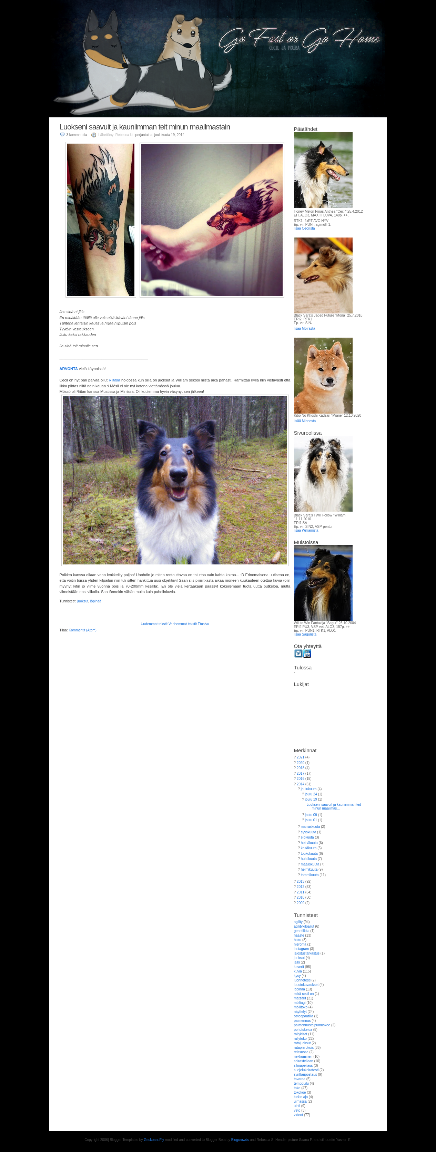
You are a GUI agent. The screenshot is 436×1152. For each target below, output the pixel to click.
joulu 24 (311, 794)
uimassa (300, 1101)
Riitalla (114, 380)
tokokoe (300, 1092)
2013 (300, 881)
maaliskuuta (310, 864)
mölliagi (300, 1003)
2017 (300, 773)
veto (297, 1110)
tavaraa (299, 1079)
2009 (300, 903)
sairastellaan (303, 1061)
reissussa (301, 1052)
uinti (297, 1106)
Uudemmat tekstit (154, 624)
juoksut (82, 601)
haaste (299, 935)
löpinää (95, 601)
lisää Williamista (306, 530)
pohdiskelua (303, 1030)
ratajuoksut (302, 1043)
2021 (300, 757)
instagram (301, 949)
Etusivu (203, 624)
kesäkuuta (309, 848)
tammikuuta (310, 875)
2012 (300, 887)
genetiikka (302, 931)
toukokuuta (309, 853)
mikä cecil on (304, 994)
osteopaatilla (303, 1016)
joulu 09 (311, 815)
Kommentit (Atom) (83, 630)
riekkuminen (303, 1056)
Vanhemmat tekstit (183, 624)
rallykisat (300, 1034)
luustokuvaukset (306, 985)
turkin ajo (301, 1097)
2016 (300, 779)
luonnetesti (302, 980)
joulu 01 (311, 820)
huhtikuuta (309, 859)
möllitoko (300, 1007)
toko (297, 1088)
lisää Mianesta (305, 421)
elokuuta (307, 837)
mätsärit (300, 998)
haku (298, 940)
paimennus (302, 1021)
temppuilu (301, 1083)
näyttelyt (300, 1012)
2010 (300, 897)
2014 (300, 784)
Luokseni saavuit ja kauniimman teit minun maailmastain (145, 127)
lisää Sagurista (305, 634)
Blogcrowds (240, 1140)
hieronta (300, 944)
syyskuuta (308, 832)
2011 (300, 892)
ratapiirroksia (304, 1047)
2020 (300, 763)
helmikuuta (309, 869)
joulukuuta (309, 789)
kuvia (298, 971)
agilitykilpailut (304, 926)
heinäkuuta (309, 843)
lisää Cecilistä (304, 228)
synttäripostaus (305, 1074)
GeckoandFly (154, 1140)
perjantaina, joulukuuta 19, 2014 (159, 135)
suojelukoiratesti (306, 1070)
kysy (297, 976)
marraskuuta (310, 827)
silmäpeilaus (303, 1065)
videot (298, 1115)
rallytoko (300, 1038)
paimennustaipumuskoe (312, 1025)
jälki (297, 962)
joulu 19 (311, 799)
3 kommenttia (77, 135)
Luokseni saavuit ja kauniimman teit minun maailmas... (334, 806)
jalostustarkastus (307, 953)
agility (298, 922)
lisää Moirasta (304, 328)
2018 (300, 768)
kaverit (299, 967)
